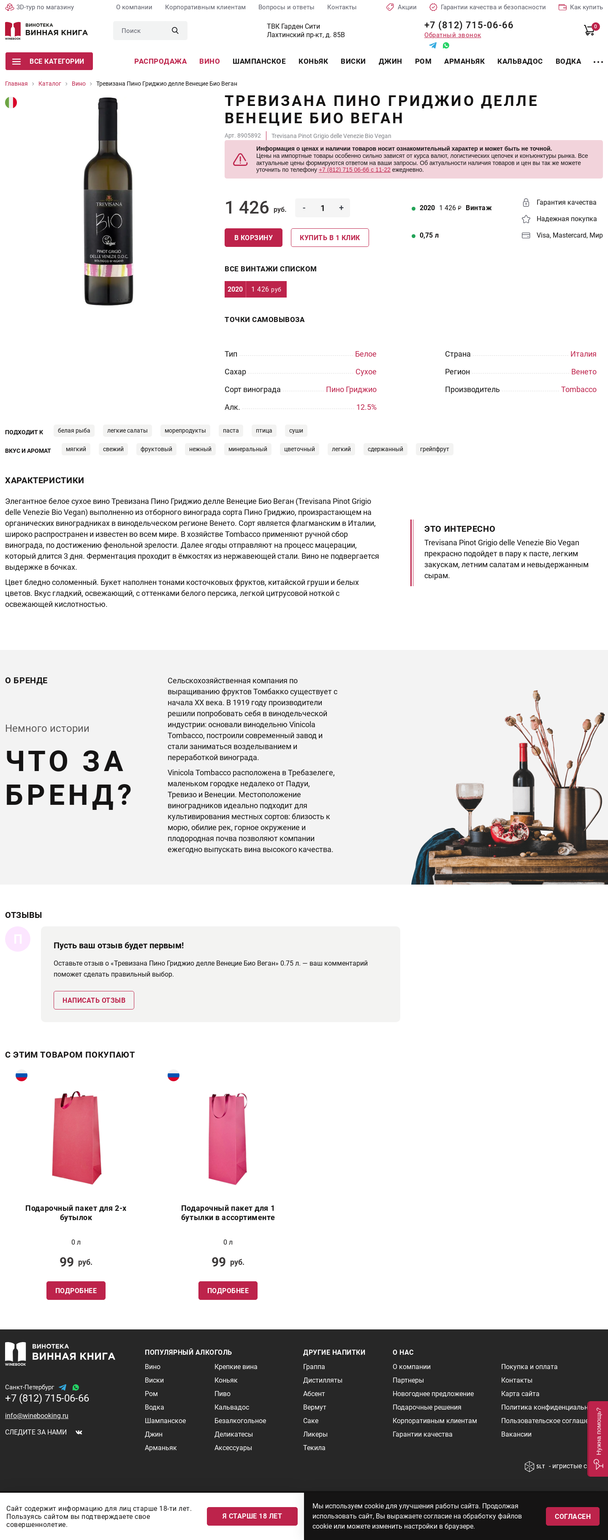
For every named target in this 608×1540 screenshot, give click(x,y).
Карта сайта (520, 1394)
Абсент (314, 1394)
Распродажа (160, 61)
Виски (353, 61)
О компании (134, 7)
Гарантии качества (423, 1434)
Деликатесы (233, 1434)
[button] (597, 1439)
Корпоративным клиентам (205, 7)
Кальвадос (520, 61)
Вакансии (516, 1434)
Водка (568, 61)
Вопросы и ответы (286, 7)
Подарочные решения (427, 1407)
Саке (310, 1421)
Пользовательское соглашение (550, 1421)
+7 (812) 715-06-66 (466, 25)
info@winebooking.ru (36, 1416)
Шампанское (259, 61)
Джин (390, 61)
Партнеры (408, 1380)
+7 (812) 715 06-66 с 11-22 (355, 169)
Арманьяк (464, 61)
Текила (314, 1448)
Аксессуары (233, 1448)
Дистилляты (322, 1380)
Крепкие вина (236, 1367)
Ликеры (315, 1434)
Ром (423, 61)
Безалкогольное (240, 1421)
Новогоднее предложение (433, 1394)
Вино (209, 61)
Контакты (342, 7)
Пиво (222, 1394)
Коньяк (313, 61)
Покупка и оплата (529, 1367)
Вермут (314, 1407)
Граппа (314, 1367)
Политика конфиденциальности (552, 1407)
